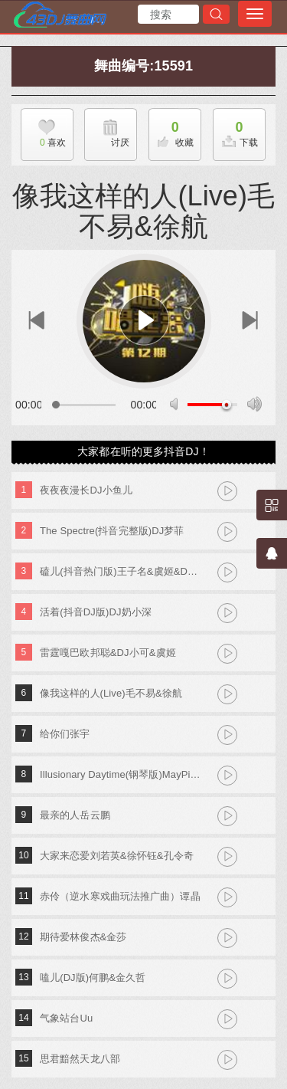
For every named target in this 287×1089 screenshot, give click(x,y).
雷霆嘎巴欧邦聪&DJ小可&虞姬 (108, 652)
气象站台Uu (66, 1018)
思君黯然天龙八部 (80, 1058)
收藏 (171, 130)
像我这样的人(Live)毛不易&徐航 (111, 693)
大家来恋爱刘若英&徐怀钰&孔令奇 (117, 855)
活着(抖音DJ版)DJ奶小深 (96, 612)
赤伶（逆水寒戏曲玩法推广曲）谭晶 (120, 896)
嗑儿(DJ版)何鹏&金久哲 (93, 977)
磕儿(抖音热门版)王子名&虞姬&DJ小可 (121, 571)
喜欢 (43, 142)
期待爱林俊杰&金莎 (83, 937)
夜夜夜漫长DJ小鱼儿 (86, 490)
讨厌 (120, 142)
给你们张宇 (65, 734)
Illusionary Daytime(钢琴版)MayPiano (121, 774)
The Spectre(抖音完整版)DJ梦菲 (112, 530)
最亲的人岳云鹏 (75, 815)
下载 (236, 130)
